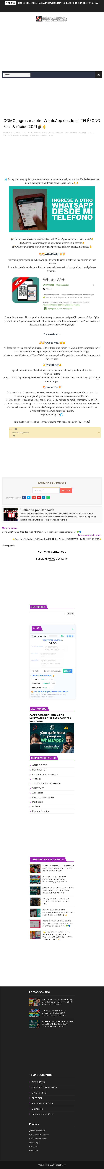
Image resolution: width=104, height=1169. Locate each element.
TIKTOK (7, 135)
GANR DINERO (39, 765)
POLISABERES (39, 770)
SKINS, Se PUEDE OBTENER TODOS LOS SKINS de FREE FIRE (56, 901)
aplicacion (38, 793)
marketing (37, 802)
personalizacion (41, 811)
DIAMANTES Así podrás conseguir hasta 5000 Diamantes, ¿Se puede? (55, 879)
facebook (60, 132)
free (67, 132)
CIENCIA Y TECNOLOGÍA (45, 1087)
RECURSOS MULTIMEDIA (45, 774)
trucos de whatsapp (19, 135)
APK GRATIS (38, 1082)
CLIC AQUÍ (84, 422)
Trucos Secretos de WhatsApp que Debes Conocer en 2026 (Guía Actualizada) (58, 868)
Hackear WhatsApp (78, 132)
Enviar (67, 671)
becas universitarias (43, 797)
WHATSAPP (34, 135)
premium (91, 132)
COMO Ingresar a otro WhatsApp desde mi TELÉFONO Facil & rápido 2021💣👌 (58, 912)
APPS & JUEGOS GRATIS (44, 132)
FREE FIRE (37, 1098)
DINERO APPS (39, 1093)
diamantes (37, 1109)
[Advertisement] (52, 48)
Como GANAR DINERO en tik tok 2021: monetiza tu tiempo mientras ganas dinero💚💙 (57, 923)
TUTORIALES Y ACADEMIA (46, 783)
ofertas (36, 806)
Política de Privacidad (39, 1134)
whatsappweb (47, 135)
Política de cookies (37, 1138)
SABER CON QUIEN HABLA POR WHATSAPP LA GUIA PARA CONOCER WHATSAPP (59, 3)
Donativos (33, 1150)
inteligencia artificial (43, 1114)
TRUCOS (37, 779)
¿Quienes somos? (37, 1130)
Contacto (33, 1146)
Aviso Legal (34, 1142)
